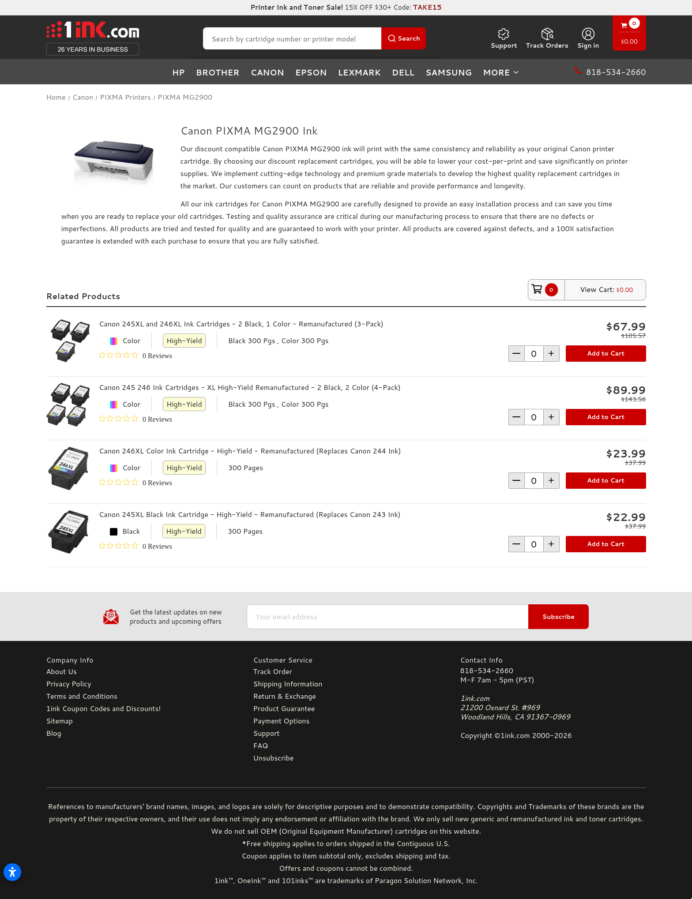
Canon (267, 72)
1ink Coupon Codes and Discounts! (103, 708)
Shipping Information (288, 683)
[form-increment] (534, 353)
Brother (218, 72)
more (501, 72)
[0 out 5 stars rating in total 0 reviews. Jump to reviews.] (135, 355)
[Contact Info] (553, 659)
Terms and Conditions (81, 696)
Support (503, 38)
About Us (61, 671)
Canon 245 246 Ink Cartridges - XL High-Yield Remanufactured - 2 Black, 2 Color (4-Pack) (250, 387)
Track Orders (547, 38)
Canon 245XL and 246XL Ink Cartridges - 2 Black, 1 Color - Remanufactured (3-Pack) (241, 323)
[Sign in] (588, 38)
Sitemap (59, 720)
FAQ (260, 745)
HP (178, 72)
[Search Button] (403, 38)
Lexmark (359, 72)
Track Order (272, 671)
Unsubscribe (273, 758)
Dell (403, 72)
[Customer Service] (346, 659)
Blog (53, 733)
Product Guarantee (284, 708)
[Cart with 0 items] (629, 34)
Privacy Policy (68, 683)
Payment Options (281, 720)
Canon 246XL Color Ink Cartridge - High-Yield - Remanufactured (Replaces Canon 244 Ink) (250, 451)
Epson (311, 72)
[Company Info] (139, 659)
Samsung (448, 72)
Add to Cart (605, 353)
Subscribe (558, 616)
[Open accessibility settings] (12, 872)
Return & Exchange (284, 696)
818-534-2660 (486, 670)
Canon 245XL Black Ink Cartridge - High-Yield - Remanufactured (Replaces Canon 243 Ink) (250, 514)
